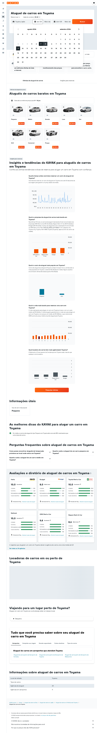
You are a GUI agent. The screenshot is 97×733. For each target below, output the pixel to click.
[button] (3, 3)
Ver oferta (21, 123)
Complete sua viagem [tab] (29, 643)
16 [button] (18, 53)
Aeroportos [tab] (15, 643)
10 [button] (22, 48)
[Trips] (3, 43)
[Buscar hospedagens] (3, 13)
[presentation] (90, 473)
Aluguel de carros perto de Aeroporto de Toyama (51, 656)
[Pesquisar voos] (3, 9)
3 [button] (22, 44)
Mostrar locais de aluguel (28, 501)
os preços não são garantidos (48, 715)
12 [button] (31, 48)
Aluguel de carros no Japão (47, 702)
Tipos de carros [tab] (72, 643)
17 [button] (22, 53)
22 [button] (45, 53)
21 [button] (41, 53)
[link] (52, 390)
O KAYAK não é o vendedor (52, 721)
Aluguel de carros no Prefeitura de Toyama (67, 702)
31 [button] (22, 62)
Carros (20, 702)
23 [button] (18, 57)
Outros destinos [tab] (59, 643)
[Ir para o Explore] (3, 26)
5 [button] (31, 44)
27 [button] (36, 57)
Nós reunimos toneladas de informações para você (52, 724)
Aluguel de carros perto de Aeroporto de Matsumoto (77, 656)
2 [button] (18, 44)
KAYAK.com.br (12, 702)
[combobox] (15, 17)
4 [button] (27, 44)
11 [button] (27, 48)
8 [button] (45, 44)
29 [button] (45, 57)
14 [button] (41, 48)
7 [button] (40, 44)
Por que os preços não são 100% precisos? (52, 728)
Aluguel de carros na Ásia (30, 702)
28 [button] (41, 57)
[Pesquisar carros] (3, 17)
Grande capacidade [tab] (45, 643)
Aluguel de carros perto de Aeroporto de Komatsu (25, 656)
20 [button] (36, 53)
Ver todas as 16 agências (17, 548)
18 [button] (27, 53)
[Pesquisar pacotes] (3, 21)
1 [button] (45, 39)
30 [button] (18, 62)
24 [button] (22, 57)
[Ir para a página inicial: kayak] (13, 3)
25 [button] (27, 57)
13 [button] (36, 48)
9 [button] (18, 48)
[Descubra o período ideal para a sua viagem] (3, 34)
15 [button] (45, 48)
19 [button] (31, 53)
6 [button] (36, 44)
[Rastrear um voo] (3, 30)
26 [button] (32, 57)
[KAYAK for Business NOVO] (3, 38)
